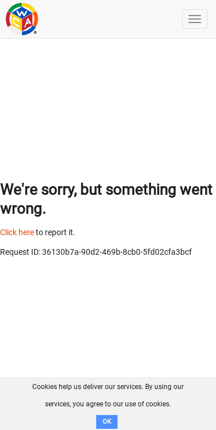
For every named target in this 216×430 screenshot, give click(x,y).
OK (107, 421)
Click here (17, 232)
